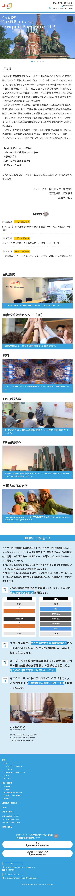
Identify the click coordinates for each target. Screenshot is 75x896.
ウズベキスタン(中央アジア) (14, 772)
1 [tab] (32, 61)
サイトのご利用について (11, 822)
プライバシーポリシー (10, 819)
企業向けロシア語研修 (12, 795)
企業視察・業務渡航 (9, 803)
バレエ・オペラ (8, 812)
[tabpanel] (37, 36)
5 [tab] (43, 61)
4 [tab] (40, 61)
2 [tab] (34, 61)
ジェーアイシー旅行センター (63, 3)
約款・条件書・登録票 (10, 816)
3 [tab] (37, 61)
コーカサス (8, 769)
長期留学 (7, 786)
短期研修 (7, 789)
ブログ (4, 807)
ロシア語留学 (7, 783)
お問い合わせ (7, 827)
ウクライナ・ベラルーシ (13, 766)
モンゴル (7, 778)
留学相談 (7, 798)
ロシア (6, 763)
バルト (6, 775)
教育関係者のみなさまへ (13, 792)
